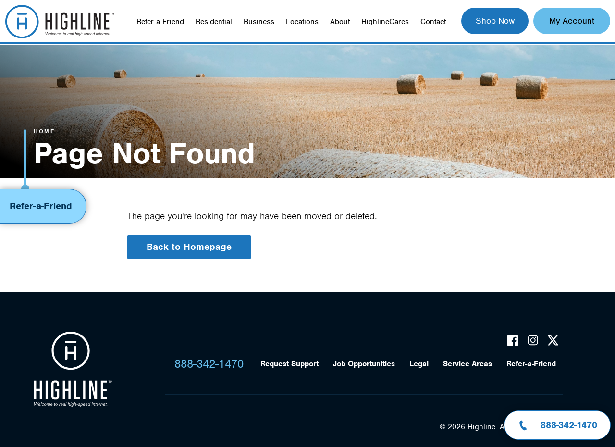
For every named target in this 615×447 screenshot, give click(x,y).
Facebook (512, 340)
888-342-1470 (209, 364)
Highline (73, 370)
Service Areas (467, 364)
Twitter (553, 340)
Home (44, 131)
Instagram (533, 340)
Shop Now (495, 20)
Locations (302, 21)
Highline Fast (59, 21)
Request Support (289, 364)
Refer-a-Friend (160, 21)
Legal (419, 364)
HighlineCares (385, 21)
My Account (571, 20)
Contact (433, 21)
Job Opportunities (364, 364)
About (340, 21)
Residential (214, 21)
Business (259, 21)
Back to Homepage (189, 247)
